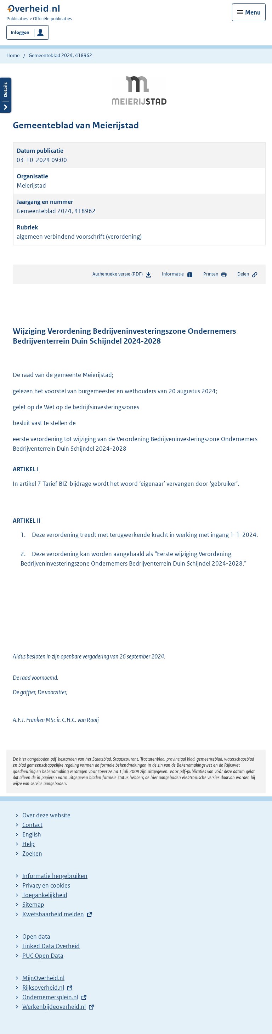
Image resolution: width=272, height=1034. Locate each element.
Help (28, 844)
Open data (36, 936)
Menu (253, 12)
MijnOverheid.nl (43, 978)
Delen (247, 274)
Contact (32, 825)
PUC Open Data (42, 956)
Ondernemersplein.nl (50, 997)
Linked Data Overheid (51, 946)
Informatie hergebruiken (54, 876)
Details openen (5, 95)
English (31, 834)
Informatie (177, 274)
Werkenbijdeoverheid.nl (54, 1007)
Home (12, 55)
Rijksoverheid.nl (43, 987)
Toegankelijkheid (44, 895)
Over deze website (46, 815)
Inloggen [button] (20, 32)
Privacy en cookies (46, 885)
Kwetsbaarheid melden (53, 914)
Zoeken (32, 853)
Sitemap (33, 904)
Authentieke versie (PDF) (122, 275)
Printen (215, 274)
